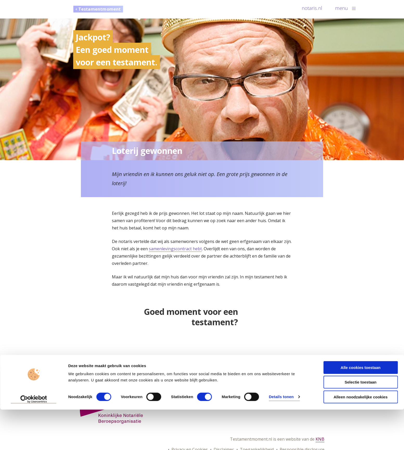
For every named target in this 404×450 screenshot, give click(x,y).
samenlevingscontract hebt (175, 249)
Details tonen (281, 437)
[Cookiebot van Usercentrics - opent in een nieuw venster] (33, 440)
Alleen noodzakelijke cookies (361, 437)
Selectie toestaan (361, 423)
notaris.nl (312, 7)
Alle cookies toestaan (360, 408)
